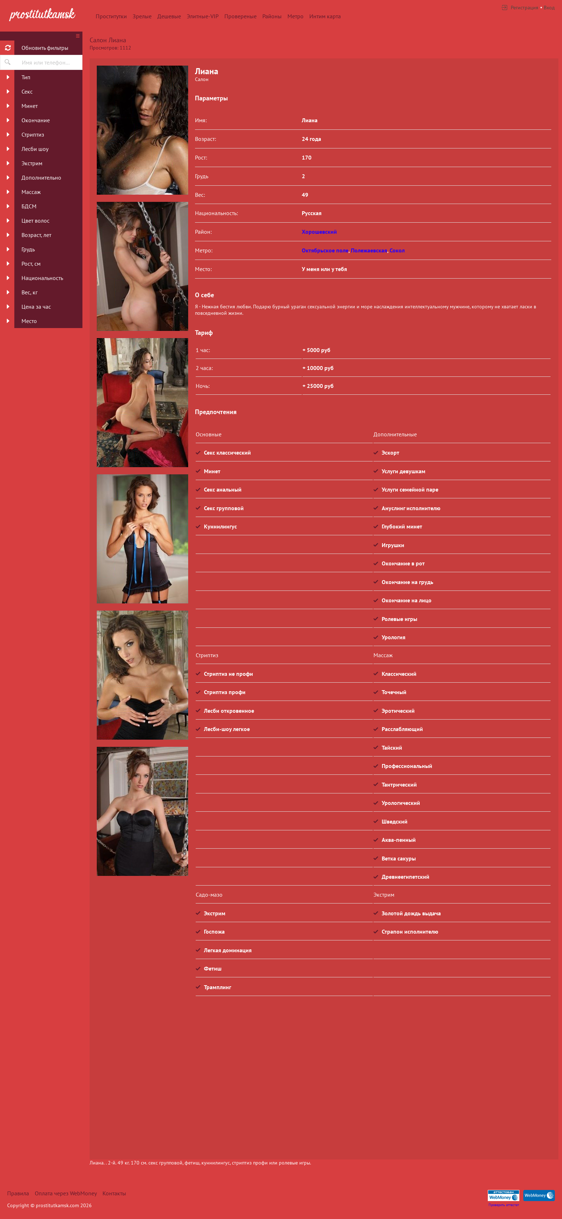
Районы (272, 16)
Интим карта (325, 16)
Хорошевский (319, 231)
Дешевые (169, 16)
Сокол (397, 250)
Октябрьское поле (325, 250)
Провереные (240, 16)
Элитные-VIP (203, 16)
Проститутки (111, 16)
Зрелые (142, 16)
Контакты (114, 1193)
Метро (295, 16)
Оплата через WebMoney (66, 1193)
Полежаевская (369, 250)
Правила (18, 1193)
